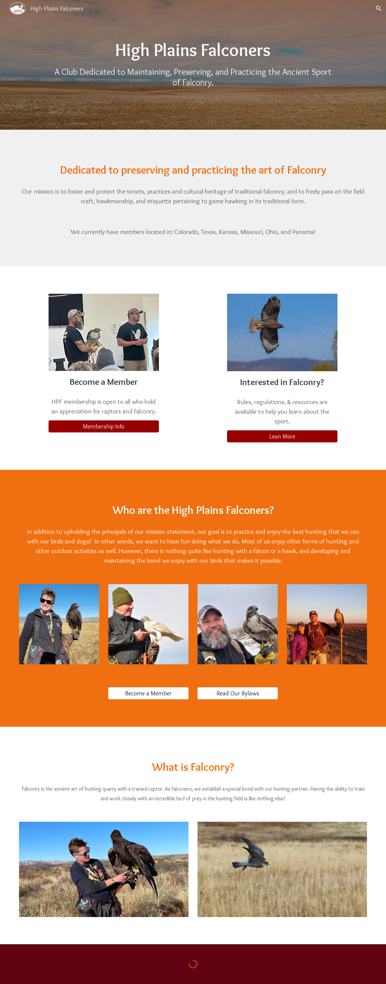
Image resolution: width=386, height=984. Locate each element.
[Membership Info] (103, 426)
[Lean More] (282, 436)
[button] (379, 8)
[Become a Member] (148, 693)
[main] (193, 50)
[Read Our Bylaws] (237, 693)
